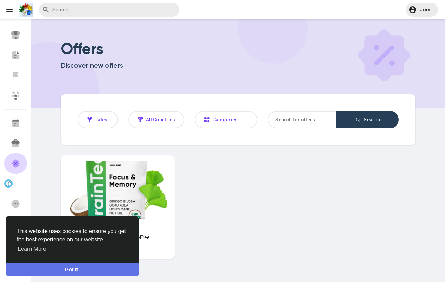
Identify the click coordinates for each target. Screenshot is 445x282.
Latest (98, 119)
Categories (226, 119)
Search (367, 119)
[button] (422, 10)
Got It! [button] (72, 269)
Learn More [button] (32, 249)
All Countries (156, 119)
